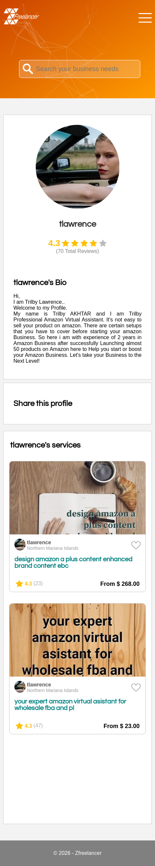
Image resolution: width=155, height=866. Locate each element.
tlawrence (39, 542)
